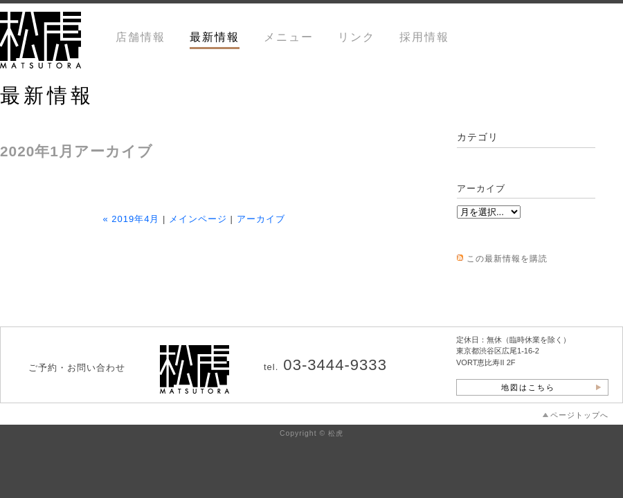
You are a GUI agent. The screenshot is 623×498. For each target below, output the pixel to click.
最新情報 (215, 37)
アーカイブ (261, 219)
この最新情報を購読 (507, 258)
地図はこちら (528, 387)
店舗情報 (140, 37)
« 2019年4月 (130, 219)
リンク (356, 37)
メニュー (289, 37)
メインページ (198, 219)
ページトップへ (579, 415)
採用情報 (424, 37)
